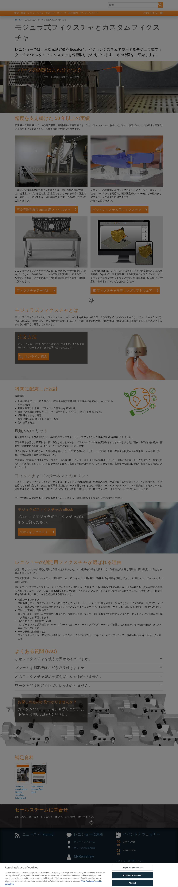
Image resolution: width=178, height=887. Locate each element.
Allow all (132, 883)
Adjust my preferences (133, 868)
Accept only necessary (133, 875)
